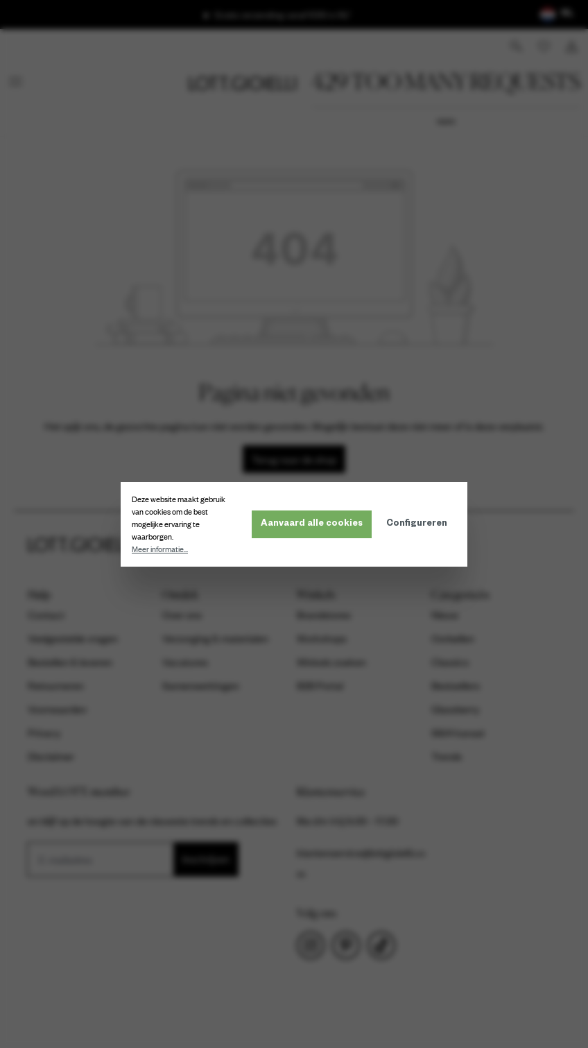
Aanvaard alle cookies (312, 524)
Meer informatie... (160, 549)
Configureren (416, 524)
